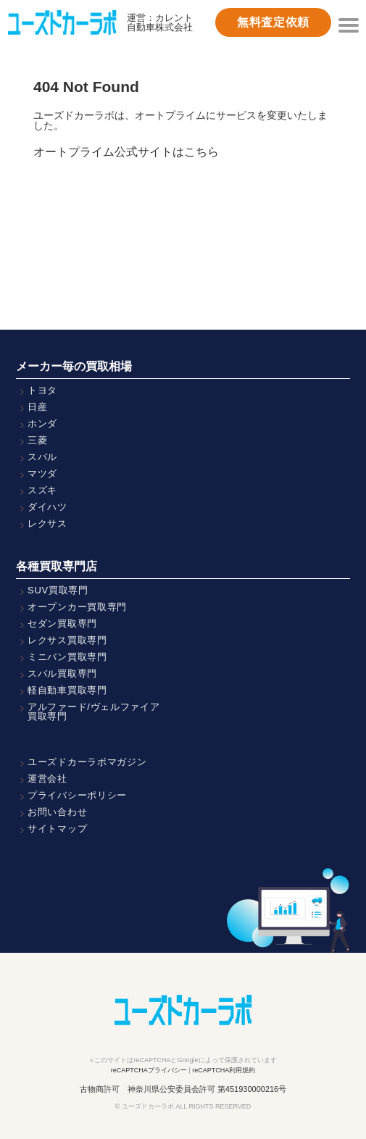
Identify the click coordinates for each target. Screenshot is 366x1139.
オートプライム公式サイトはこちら (126, 152)
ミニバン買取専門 (67, 657)
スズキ (42, 490)
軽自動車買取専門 (67, 690)
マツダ (42, 473)
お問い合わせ (57, 812)
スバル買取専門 (62, 673)
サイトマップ (57, 828)
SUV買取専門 (58, 590)
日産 (37, 407)
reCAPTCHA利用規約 (223, 1070)
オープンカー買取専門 (77, 607)
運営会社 (47, 778)
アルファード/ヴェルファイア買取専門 (94, 711)
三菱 (37, 440)
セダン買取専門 (62, 623)
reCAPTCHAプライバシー (149, 1070)
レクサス (47, 523)
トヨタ (42, 390)
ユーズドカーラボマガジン (87, 762)
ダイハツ (47, 507)
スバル (42, 457)
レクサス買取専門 (67, 640)
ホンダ (42, 423)
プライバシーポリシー (77, 795)
